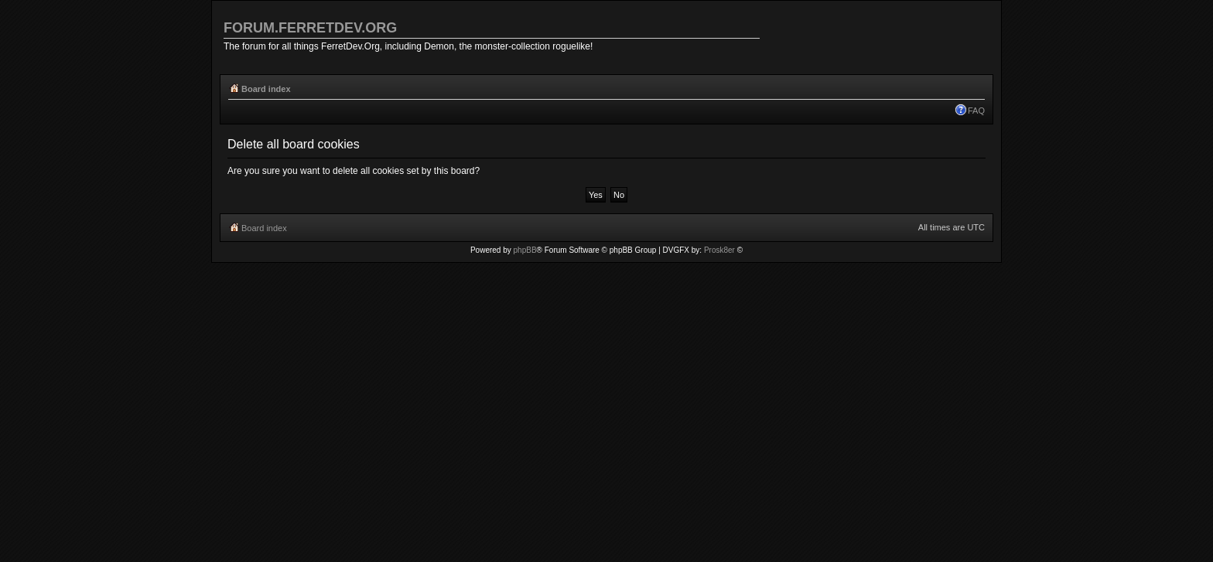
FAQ (976, 110)
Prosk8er (719, 250)
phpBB (525, 250)
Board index (266, 89)
